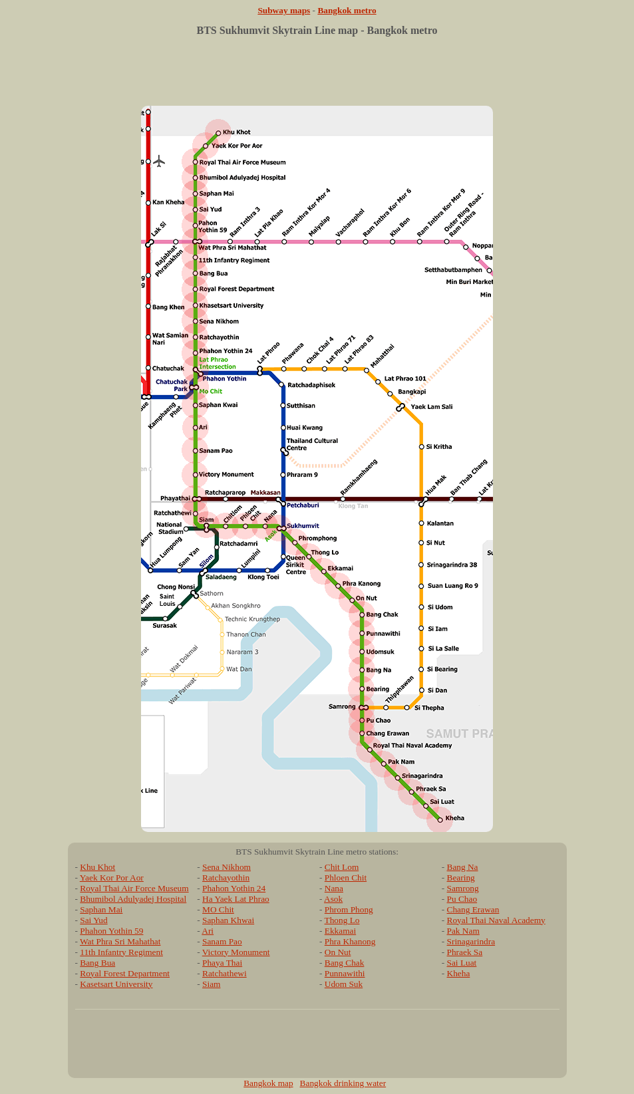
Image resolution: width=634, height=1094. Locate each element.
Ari (208, 931)
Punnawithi (345, 973)
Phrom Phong (349, 909)
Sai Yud (93, 920)
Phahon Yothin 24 (233, 888)
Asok (333, 899)
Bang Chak (345, 963)
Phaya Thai (222, 963)
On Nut (338, 952)
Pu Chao (462, 899)
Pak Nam (463, 931)
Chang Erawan (473, 909)
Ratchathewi (224, 973)
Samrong (463, 888)
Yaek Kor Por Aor (112, 878)
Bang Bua (97, 963)
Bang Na (462, 867)
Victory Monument (236, 952)
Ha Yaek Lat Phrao (235, 899)
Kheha (458, 973)
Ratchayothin (225, 878)
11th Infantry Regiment (121, 952)
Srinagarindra (471, 941)
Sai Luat (462, 963)
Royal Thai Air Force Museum (134, 888)
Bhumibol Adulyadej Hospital (133, 899)
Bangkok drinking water (343, 1083)
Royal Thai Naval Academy (496, 920)
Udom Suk (344, 984)
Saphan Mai (101, 909)
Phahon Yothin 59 (111, 931)
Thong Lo (342, 920)
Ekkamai (340, 931)
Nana (334, 888)
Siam (211, 984)
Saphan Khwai (228, 920)
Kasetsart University (116, 984)
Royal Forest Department (125, 973)
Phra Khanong (350, 941)
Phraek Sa (465, 952)
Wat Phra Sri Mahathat (120, 941)
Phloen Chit (346, 878)
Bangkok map (268, 1083)
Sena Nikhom (226, 867)
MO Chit (218, 909)
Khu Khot (97, 867)
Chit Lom (342, 867)
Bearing (461, 878)
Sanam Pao (222, 941)
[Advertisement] (317, 76)
